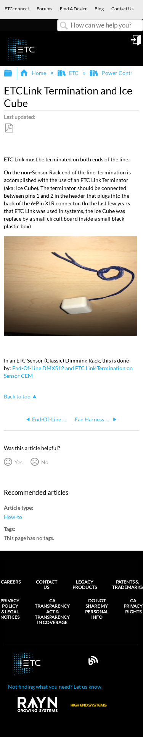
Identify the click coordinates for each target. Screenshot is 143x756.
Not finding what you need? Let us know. (55, 686)
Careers (11, 582)
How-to (13, 517)
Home (33, 73)
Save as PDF (9, 128)
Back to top (17, 396)
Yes (18, 462)
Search (64, 26)
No (44, 462)
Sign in (136, 43)
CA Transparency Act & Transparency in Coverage (52, 612)
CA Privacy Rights (133, 606)
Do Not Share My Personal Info (96, 609)
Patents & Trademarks (127, 584)
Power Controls (115, 73)
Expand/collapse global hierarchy (13, 73)
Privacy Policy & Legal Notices (9, 609)
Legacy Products (84, 584)
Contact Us (46, 584)
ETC (69, 73)
